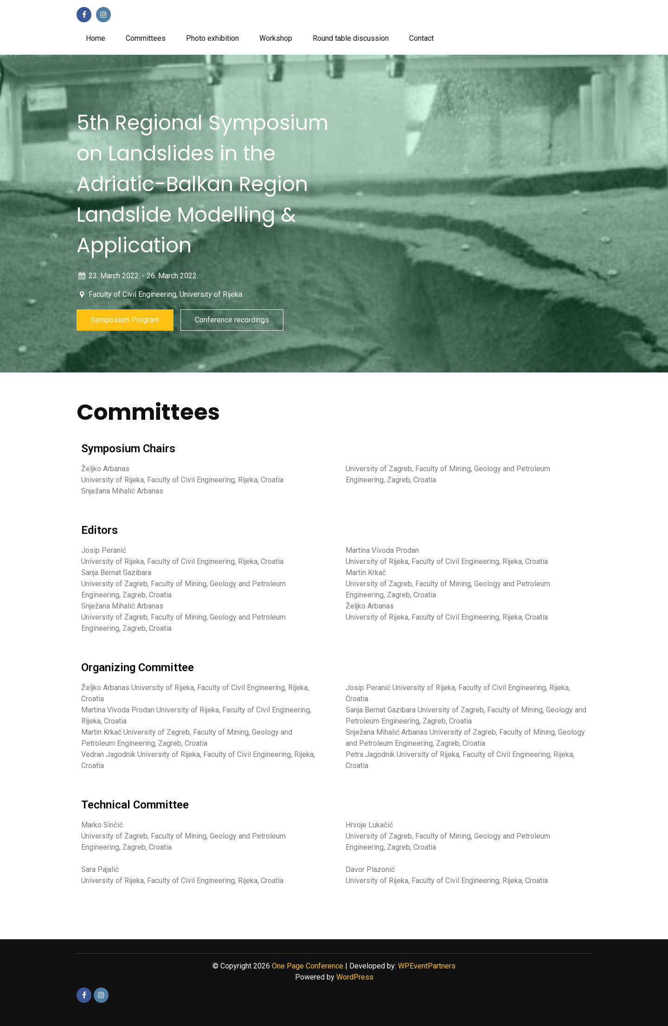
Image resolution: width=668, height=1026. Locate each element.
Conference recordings (232, 319)
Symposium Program (125, 319)
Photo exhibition (212, 38)
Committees (146, 38)
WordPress (354, 977)
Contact (421, 38)
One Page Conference (307, 966)
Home (95, 38)
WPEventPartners (427, 966)
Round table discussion (351, 38)
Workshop (275, 38)
